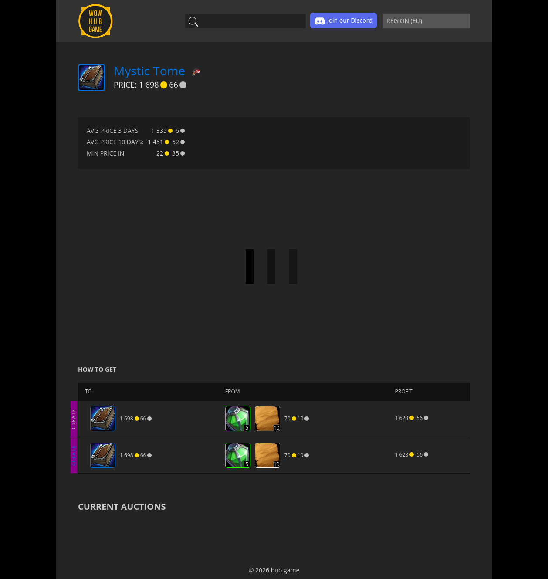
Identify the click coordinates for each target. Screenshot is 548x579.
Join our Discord (343, 21)
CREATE (74, 418)
